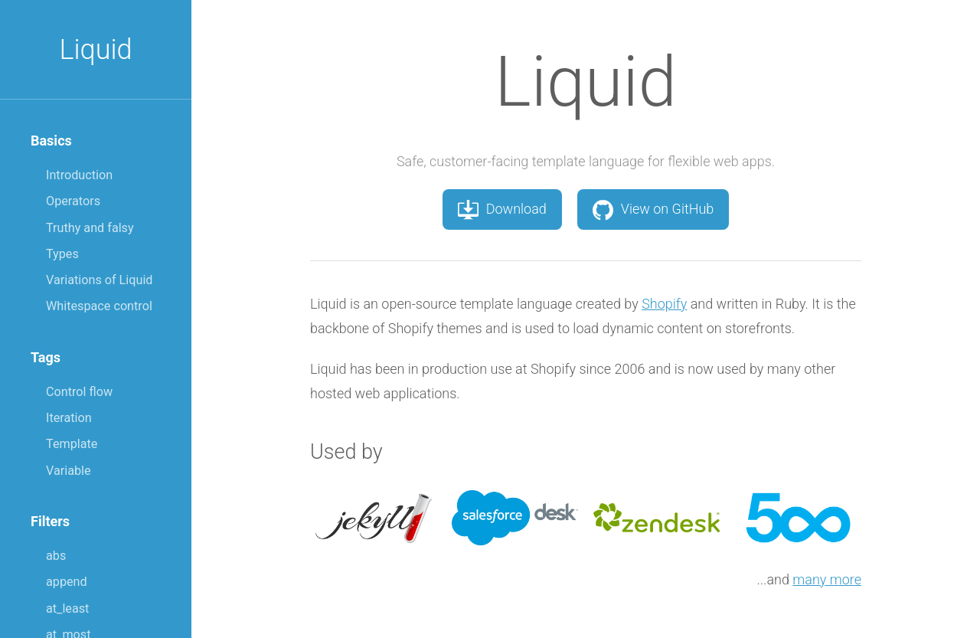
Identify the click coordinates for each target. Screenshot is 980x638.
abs (56, 555)
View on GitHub (653, 209)
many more (826, 579)
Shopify (664, 304)
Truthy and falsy (90, 228)
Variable (68, 470)
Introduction (79, 175)
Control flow (79, 391)
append (66, 581)
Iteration (69, 418)
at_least (67, 608)
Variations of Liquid (99, 280)
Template (71, 444)
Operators (73, 201)
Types (62, 254)
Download (502, 209)
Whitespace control (99, 306)
